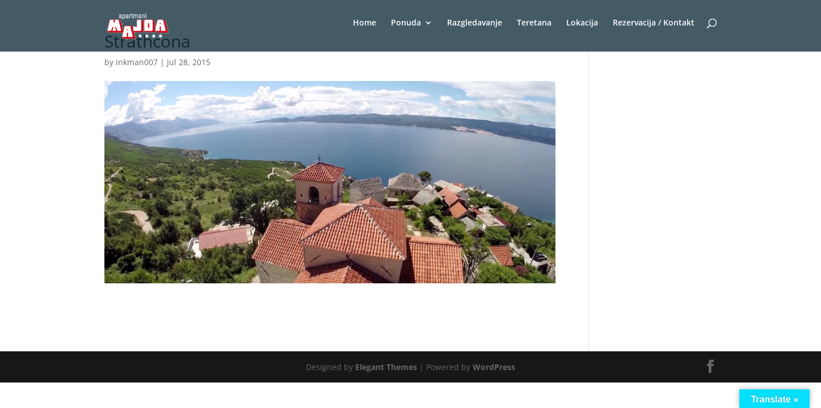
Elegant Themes (386, 367)
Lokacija (582, 23)
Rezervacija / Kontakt (653, 23)
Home (364, 23)
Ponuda (406, 23)
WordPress (494, 367)
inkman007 (137, 62)
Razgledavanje (474, 23)
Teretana (534, 23)
